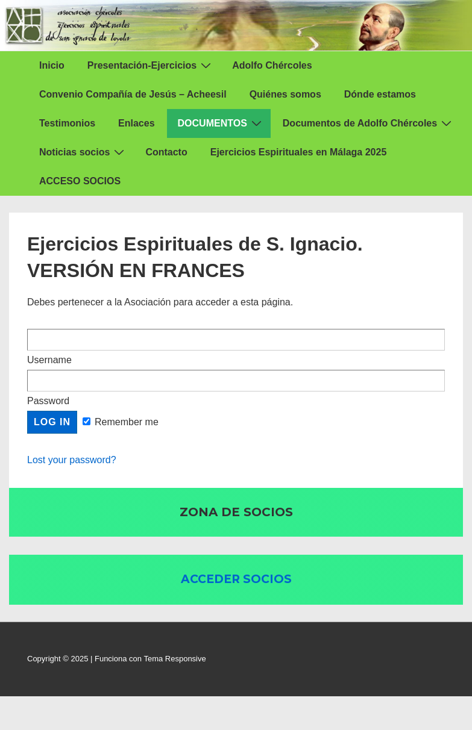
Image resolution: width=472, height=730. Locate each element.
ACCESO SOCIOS (80, 181)
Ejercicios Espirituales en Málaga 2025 (298, 152)
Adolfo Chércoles (272, 65)
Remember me (121, 422)
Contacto (166, 152)
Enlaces (136, 123)
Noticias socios (83, 151)
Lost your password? (71, 460)
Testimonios (67, 123)
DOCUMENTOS (221, 122)
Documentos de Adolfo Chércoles (369, 122)
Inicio (52, 65)
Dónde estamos (380, 94)
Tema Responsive (174, 658)
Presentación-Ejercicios (150, 65)
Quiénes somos (285, 94)
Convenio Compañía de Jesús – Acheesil (133, 94)
